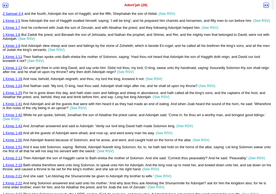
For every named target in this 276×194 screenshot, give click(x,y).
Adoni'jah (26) (135, 5)
